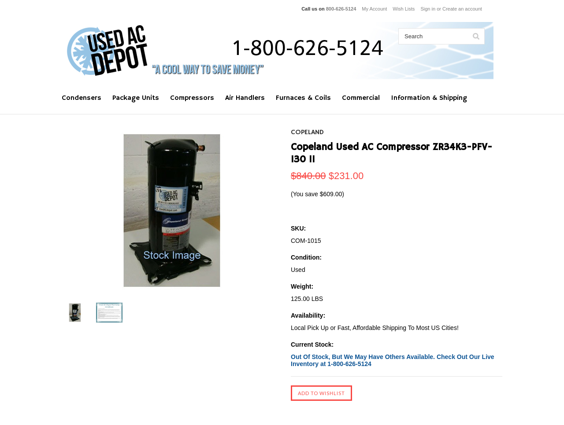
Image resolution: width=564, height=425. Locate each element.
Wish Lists (404, 8)
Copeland (307, 132)
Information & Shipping (429, 98)
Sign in (427, 8)
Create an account (462, 8)
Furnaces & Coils (303, 98)
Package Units (135, 98)
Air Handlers (245, 98)
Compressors (192, 98)
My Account (374, 8)
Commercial (361, 98)
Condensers (81, 98)
